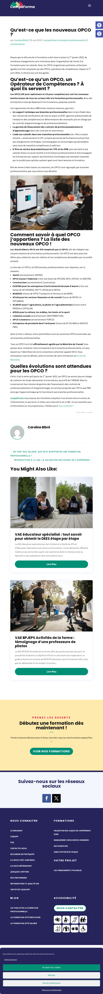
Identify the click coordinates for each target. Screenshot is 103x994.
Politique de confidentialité (51, 990)
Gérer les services (10, 959)
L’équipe (14, 836)
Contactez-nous (18, 848)
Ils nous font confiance (22, 860)
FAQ (12, 842)
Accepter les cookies (51, 967)
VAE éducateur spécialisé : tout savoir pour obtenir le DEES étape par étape (48, 536)
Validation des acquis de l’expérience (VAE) (72, 832)
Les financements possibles (68, 870)
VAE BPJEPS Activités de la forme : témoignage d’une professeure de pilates (45, 641)
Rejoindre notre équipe (22, 854)
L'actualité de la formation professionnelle (64, 40)
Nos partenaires (18, 877)
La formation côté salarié (23, 923)
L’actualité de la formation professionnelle (24, 910)
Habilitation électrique (66, 852)
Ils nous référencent (21, 866)
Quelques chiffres (19, 871)
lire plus (51, 564)
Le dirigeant (16, 830)
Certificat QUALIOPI (20, 889)
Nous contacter (70, 908)
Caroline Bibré (21, 40)
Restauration (61, 846)
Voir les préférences (51, 983)
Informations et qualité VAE (24, 883)
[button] (99, 25)
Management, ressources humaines (71, 840)
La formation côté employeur (25, 917)
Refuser (51, 975)
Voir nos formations (51, 751)
